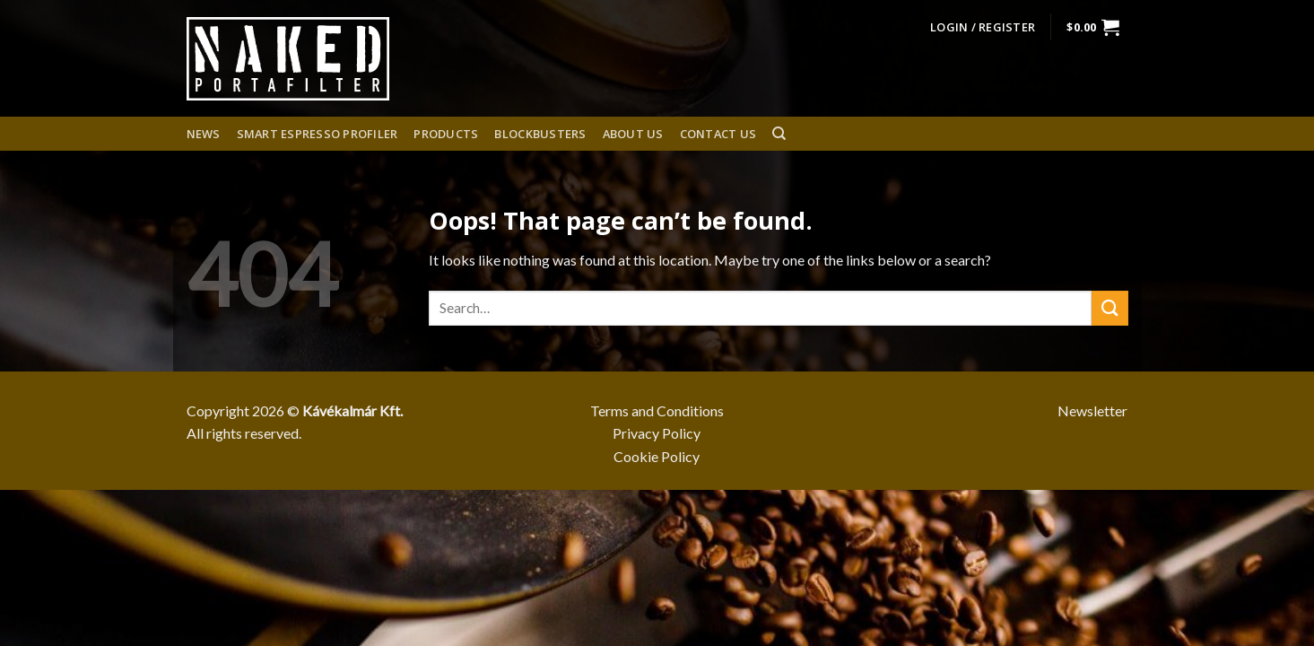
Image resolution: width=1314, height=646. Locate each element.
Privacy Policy (657, 432)
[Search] (779, 134)
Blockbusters (540, 134)
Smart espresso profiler (317, 134)
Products (445, 134)
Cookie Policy (656, 456)
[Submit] (1109, 308)
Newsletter (1092, 410)
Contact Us (718, 134)
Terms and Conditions (657, 410)
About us (633, 134)
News (204, 134)
